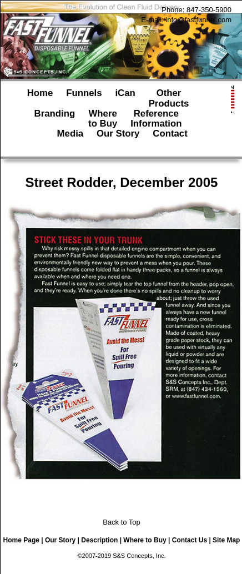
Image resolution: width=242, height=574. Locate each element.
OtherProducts (169, 98)
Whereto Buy (102, 119)
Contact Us (189, 540)
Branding (54, 119)
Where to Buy (144, 540)
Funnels (84, 98)
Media (70, 139)
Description (99, 540)
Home (40, 98)
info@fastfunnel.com (198, 20)
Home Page (21, 540)
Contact (170, 139)
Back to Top (121, 522)
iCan (125, 98)
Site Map (226, 540)
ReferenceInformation (156, 119)
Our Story (118, 139)
